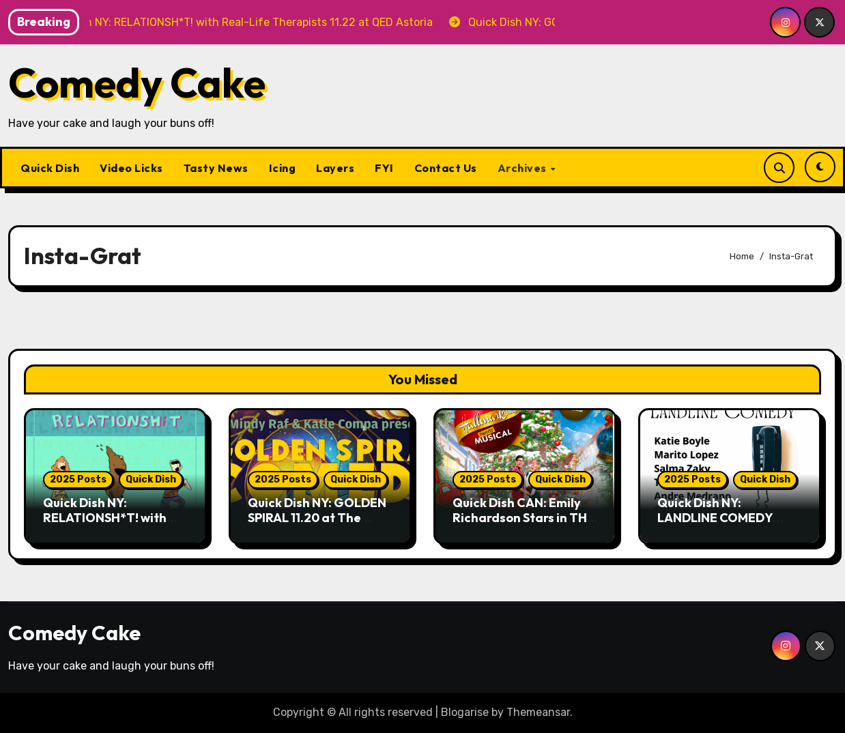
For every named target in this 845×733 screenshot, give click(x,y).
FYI (384, 168)
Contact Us (445, 168)
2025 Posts (78, 479)
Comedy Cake (137, 83)
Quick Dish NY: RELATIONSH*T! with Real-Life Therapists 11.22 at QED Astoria (105, 525)
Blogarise (465, 712)
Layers (335, 168)
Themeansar (538, 712)
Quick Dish (49, 168)
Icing (282, 168)
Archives (523, 168)
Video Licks (131, 168)
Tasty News (216, 168)
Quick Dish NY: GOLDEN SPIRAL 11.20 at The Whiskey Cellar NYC (317, 517)
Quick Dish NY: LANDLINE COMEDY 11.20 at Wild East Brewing (715, 525)
